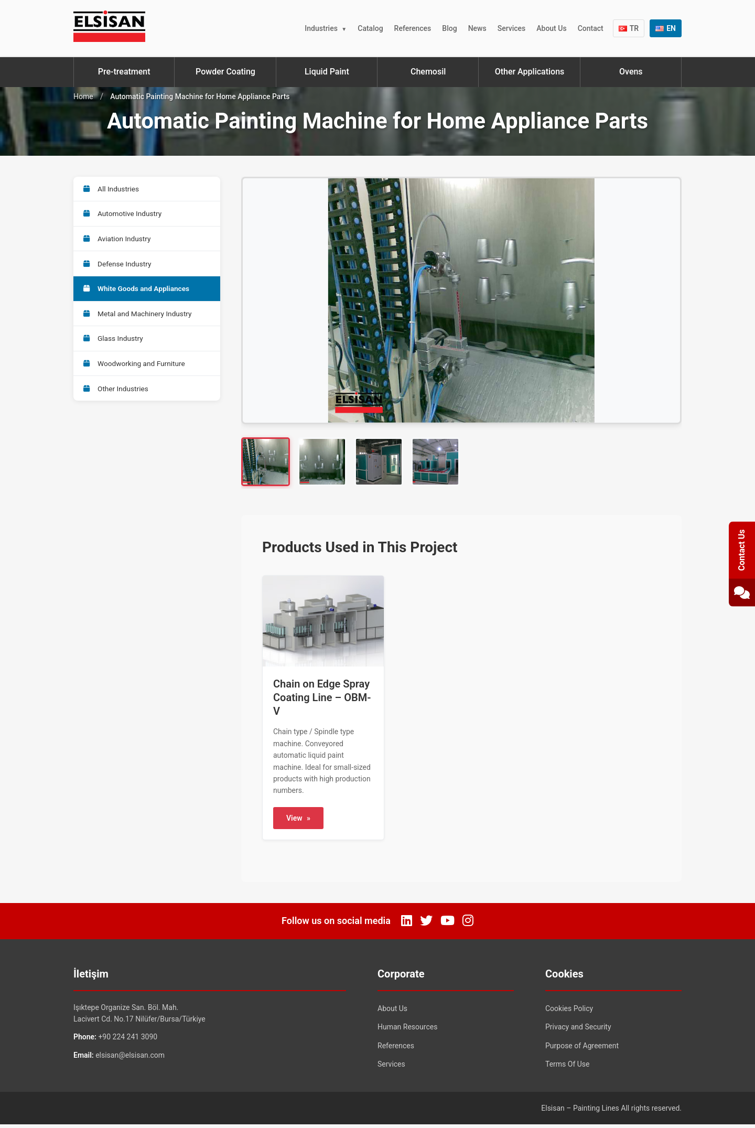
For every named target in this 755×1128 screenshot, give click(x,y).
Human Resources (407, 1030)
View (298, 822)
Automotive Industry (124, 215)
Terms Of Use (567, 1067)
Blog (449, 28)
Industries (321, 28)
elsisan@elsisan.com (130, 1059)
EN (665, 28)
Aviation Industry (118, 242)
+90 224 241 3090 (127, 1040)
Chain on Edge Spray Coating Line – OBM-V (322, 701)
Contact (590, 28)
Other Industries (117, 399)
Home (83, 96)
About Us (551, 28)
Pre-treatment (124, 72)
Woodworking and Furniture (136, 373)
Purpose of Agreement (582, 1049)
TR (629, 28)
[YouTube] (447, 924)
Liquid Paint (327, 72)
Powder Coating (225, 72)
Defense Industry (119, 268)
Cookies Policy (569, 1011)
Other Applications (530, 72)
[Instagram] (467, 924)
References (413, 28)
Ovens (631, 72)
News (477, 28)
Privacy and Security (578, 1030)
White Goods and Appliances (138, 294)
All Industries (112, 189)
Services (512, 28)
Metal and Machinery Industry (139, 320)
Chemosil (428, 72)
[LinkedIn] (406, 924)
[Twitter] (426, 924)
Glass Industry (114, 346)
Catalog (370, 28)
